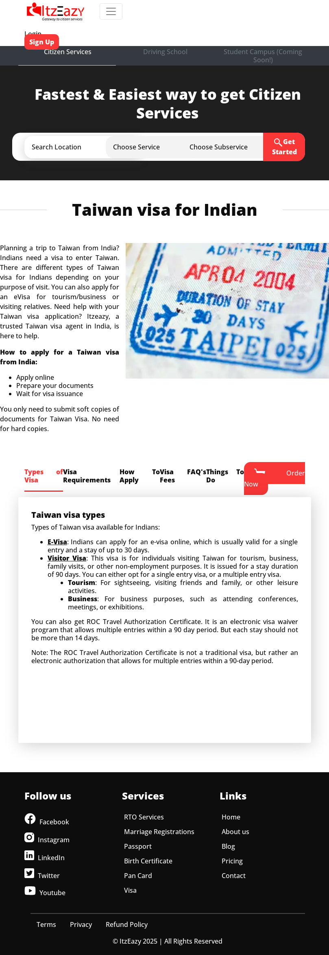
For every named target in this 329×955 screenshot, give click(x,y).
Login (32, 33)
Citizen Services (68, 51)
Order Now (274, 478)
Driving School (165, 51)
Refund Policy (127, 924)
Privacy (81, 924)
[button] (91, 147)
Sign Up (41, 41)
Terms (46, 924)
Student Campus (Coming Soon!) (263, 55)
